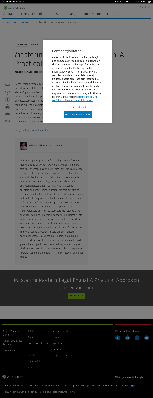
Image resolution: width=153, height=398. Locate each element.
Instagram (127, 337)
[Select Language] (149, 1)
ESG (29, 349)
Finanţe (31, 355)
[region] (77, 81)
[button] (7, 85)
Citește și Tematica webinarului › (32, 130)
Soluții (118, 2)
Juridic (30, 367)
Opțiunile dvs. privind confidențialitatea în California (100, 385)
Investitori (140, 2)
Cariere (128, 2)
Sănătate (32, 337)
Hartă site (58, 349)
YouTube (146, 337)
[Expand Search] (149, 7)
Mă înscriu (75, 295)
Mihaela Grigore (33, 145)
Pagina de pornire (9, 22)
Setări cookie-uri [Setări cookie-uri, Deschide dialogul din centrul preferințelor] (77, 107)
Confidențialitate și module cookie (48, 385)
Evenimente (25, 22)
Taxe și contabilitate (38, 343)
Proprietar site (60, 355)
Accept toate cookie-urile (77, 114)
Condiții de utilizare (13, 385)
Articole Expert (60, 331)
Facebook (117, 337)
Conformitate (34, 361)
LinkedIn (137, 337)
